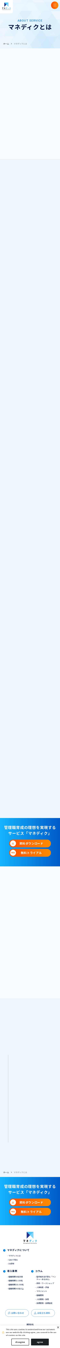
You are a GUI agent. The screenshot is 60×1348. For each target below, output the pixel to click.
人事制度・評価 (43, 1293)
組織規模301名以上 (16, 1294)
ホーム (6, 43)
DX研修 (11, 1268)
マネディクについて (19, 1254)
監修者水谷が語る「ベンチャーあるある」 (46, 1283)
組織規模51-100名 (16, 1285)
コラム (39, 1276)
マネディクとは (20, 43)
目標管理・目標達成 (45, 1309)
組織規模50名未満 (16, 1281)
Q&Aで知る (13, 1264)
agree (40, 1342)
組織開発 (40, 1301)
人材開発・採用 (43, 1305)
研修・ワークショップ (46, 1288)
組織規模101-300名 (16, 1290)
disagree (20, 1342)
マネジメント (42, 1297)
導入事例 (12, 1276)
